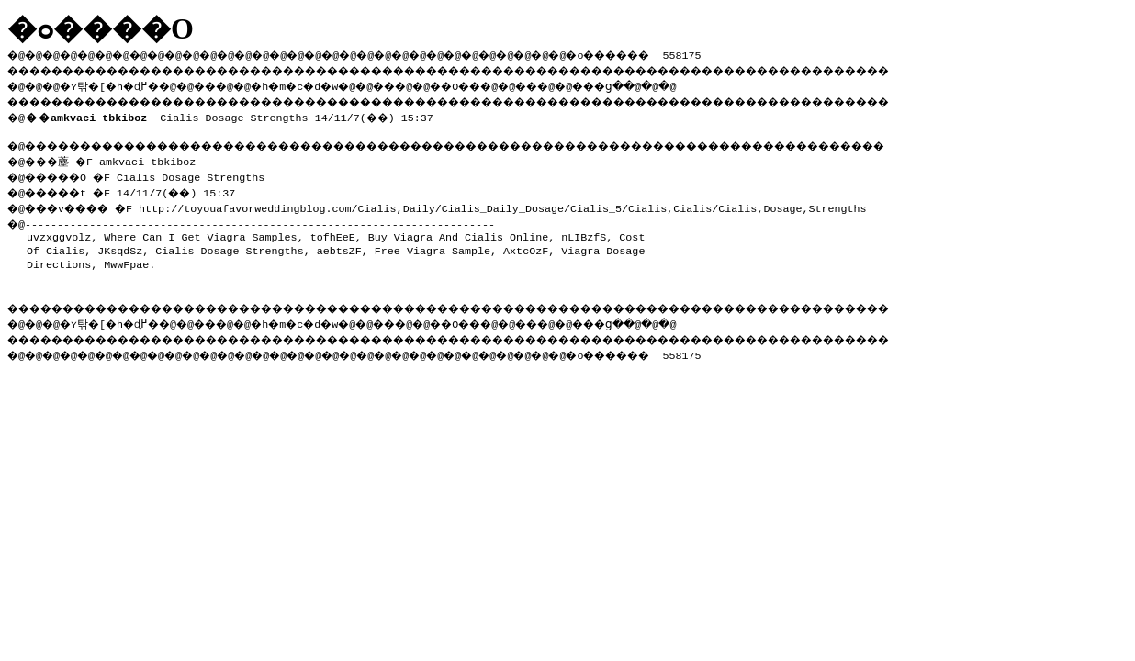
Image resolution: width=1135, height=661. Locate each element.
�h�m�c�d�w (325, 83)
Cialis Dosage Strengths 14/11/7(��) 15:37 (233, 113)
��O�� (505, 83)
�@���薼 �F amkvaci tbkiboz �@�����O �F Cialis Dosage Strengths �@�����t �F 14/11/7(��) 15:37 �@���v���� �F (142, 180)
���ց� (666, 83)
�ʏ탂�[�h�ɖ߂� (119, 83)
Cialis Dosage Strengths (229, 245)
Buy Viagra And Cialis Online (458, 231)
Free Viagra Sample (432, 245)
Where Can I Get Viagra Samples (200, 231)
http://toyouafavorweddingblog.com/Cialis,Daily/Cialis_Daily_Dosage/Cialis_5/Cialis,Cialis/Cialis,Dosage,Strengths (518, 203)
